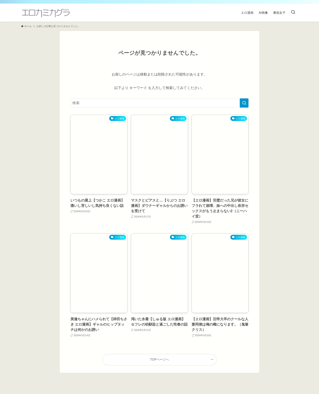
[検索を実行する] (244, 103)
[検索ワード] (159, 103)
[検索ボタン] (293, 13)
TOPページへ (159, 359)
